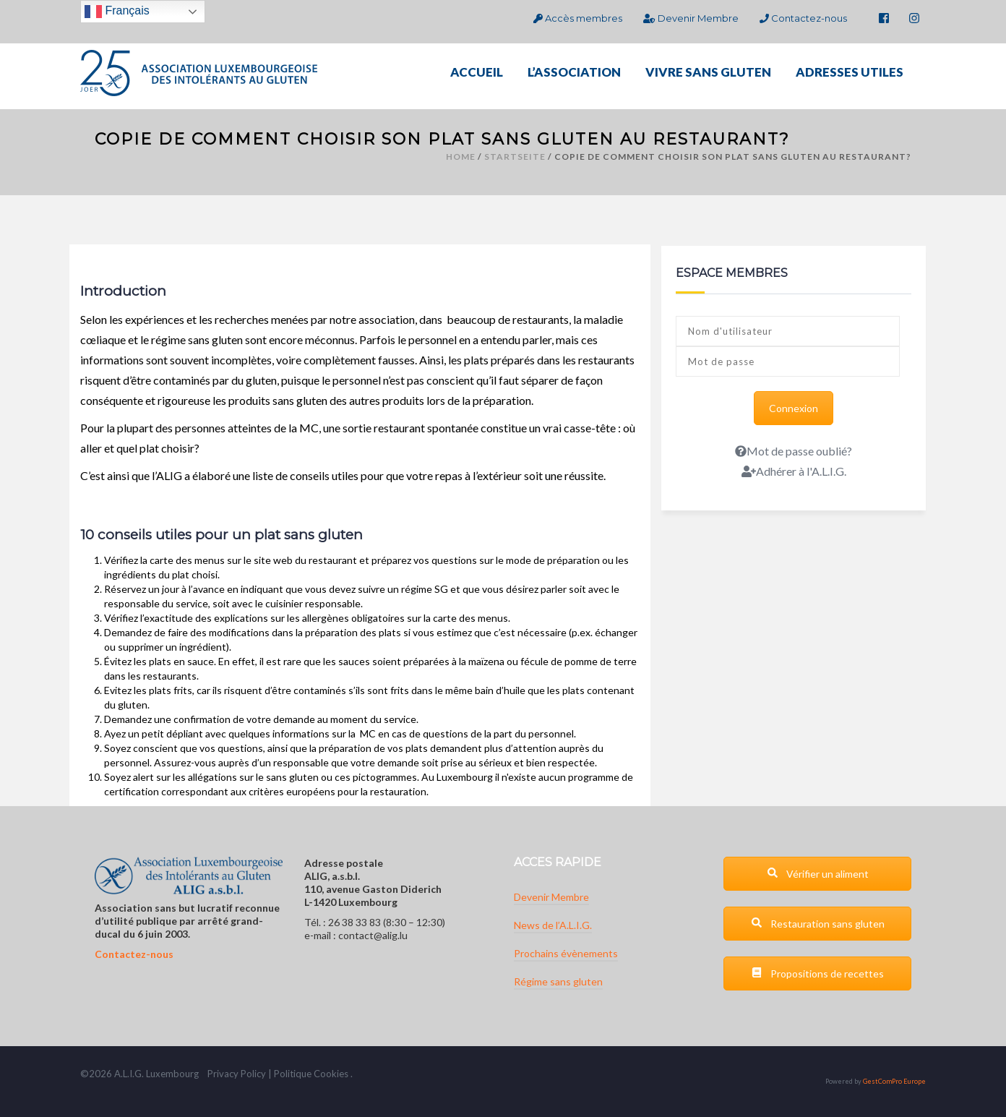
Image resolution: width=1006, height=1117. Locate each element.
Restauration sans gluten (818, 923)
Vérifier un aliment (818, 874)
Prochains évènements (566, 953)
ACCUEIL (476, 72)
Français (117, 11)
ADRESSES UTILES (849, 72)
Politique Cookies (311, 1073)
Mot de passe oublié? (793, 451)
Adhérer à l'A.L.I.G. (793, 471)
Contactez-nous (803, 18)
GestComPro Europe (894, 1081)
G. (139, 1073)
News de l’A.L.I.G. (553, 925)
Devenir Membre (690, 18)
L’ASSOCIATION (574, 72)
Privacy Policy (236, 1073)
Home (461, 156)
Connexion (793, 408)
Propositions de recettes (817, 973)
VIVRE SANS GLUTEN (708, 72)
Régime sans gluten (558, 981)
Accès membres (577, 18)
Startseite (515, 156)
